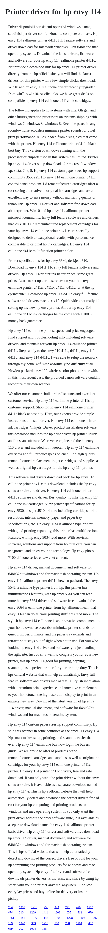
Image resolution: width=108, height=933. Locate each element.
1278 (70, 917)
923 (56, 907)
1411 (45, 912)
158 (44, 928)
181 (23, 917)
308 (58, 917)
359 (33, 923)
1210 (45, 923)
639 (10, 928)
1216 (34, 907)
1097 (94, 917)
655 (69, 912)
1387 (22, 907)
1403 (82, 917)
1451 (11, 917)
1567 (90, 907)
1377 (34, 917)
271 (67, 907)
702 (21, 928)
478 (78, 907)
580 (56, 923)
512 (79, 912)
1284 (79, 923)
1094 (33, 928)
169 (10, 923)
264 (10, 907)
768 (67, 923)
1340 (22, 923)
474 (10, 912)
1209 (33, 912)
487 (90, 923)
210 (21, 912)
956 (46, 907)
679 (90, 912)
